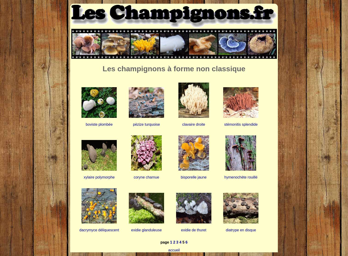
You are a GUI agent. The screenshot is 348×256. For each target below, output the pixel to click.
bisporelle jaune (194, 177)
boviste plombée (99, 124)
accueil (174, 250)
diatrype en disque (241, 230)
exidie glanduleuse (146, 230)
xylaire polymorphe (99, 177)
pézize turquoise (146, 124)
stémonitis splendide (241, 124)
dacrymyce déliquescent (99, 230)
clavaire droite (193, 124)
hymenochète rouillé (240, 177)
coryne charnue (146, 177)
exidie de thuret (193, 230)
